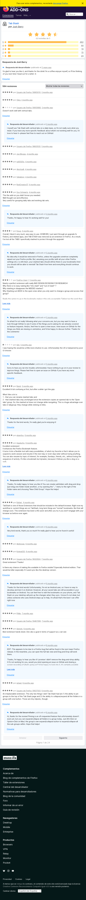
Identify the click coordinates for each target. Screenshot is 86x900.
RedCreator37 (22, 185)
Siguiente (63, 738)
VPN (5, 849)
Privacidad (7, 879)
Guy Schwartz (22, 192)
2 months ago (47, 92)
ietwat (19, 683)
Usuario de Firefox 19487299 (29, 621)
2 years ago (46, 67)
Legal (28, 879)
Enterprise (8, 831)
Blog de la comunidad (14, 796)
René (19, 386)
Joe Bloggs (21, 154)
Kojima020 (21, 551)
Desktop (7, 822)
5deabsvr (20, 177)
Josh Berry (17, 26)
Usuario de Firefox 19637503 (29, 691)
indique (20, 884)
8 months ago (29, 629)
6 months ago (30, 435)
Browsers (8, 844)
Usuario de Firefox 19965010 (29, 92)
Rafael (19, 502)
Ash (18, 345)
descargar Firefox (60, 3)
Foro (5, 800)
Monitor (7, 858)
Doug (19, 231)
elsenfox (20, 435)
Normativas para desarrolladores (19, 791)
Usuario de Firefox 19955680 (29, 108)
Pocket (6, 862)
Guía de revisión (11, 809)
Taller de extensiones (14, 782)
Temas (19, 15)
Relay (6, 853)
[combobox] (74, 14)
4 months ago (32, 154)
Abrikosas (21, 544)
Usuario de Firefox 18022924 (28, 559)
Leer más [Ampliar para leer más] (6, 303)
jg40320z (20, 162)
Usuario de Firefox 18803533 (28, 146)
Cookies (18, 879)
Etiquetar (6, 79)
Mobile (6, 827)
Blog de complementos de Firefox (20, 778)
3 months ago (47, 146)
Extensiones (8, 15)
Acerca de (8, 773)
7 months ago (47, 559)
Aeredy (20, 629)
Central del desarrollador (15, 787)
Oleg (18, 100)
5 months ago (27, 231)
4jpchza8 (20, 169)
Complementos (11, 768)
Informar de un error (13, 805)
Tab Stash (13, 23)
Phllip (19, 613)
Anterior (22, 738)
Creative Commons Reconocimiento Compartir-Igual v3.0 (26, 886)
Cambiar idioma (9, 891)
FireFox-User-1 (23, 280)
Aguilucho (21, 443)
